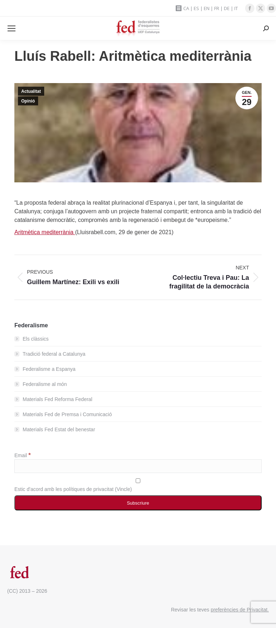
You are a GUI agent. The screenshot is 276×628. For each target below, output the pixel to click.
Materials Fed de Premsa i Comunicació (67, 414)
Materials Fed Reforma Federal (57, 399)
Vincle (123, 489)
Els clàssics (36, 339)
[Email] (138, 466)
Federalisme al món (45, 384)
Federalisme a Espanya (49, 369)
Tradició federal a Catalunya (54, 354)
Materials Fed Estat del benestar (59, 429)
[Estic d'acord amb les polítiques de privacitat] (138, 480)
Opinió (28, 101)
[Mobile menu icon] (11, 28)
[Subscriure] (138, 502)
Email (22, 455)
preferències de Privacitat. (240, 610)
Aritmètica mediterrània (44, 232)
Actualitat (31, 91)
